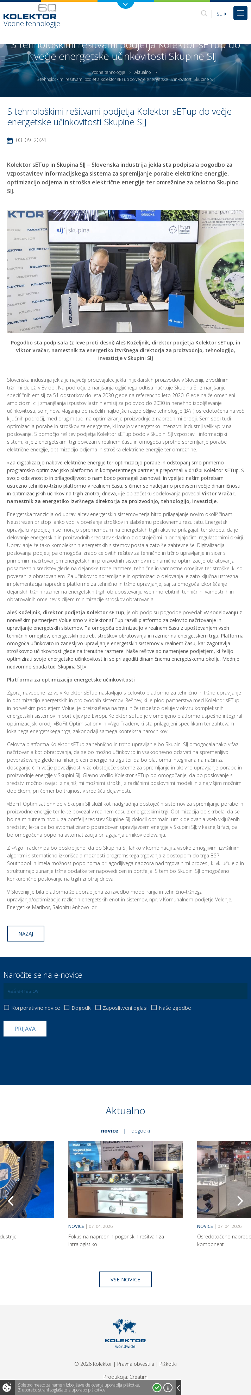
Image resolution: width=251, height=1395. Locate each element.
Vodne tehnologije (108, 72)
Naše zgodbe (175, 1008)
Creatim (139, 1377)
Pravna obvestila (135, 1364)
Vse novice (125, 1279)
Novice (109, 1130)
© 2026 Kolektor (93, 1364)
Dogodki (81, 1008)
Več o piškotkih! (167, 1387)
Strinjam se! (157, 1387)
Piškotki (168, 1364)
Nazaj (25, 933)
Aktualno (142, 72)
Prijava (25, 1029)
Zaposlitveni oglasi (125, 1008)
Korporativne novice (35, 1008)
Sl (221, 14)
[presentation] (57, 1053)
